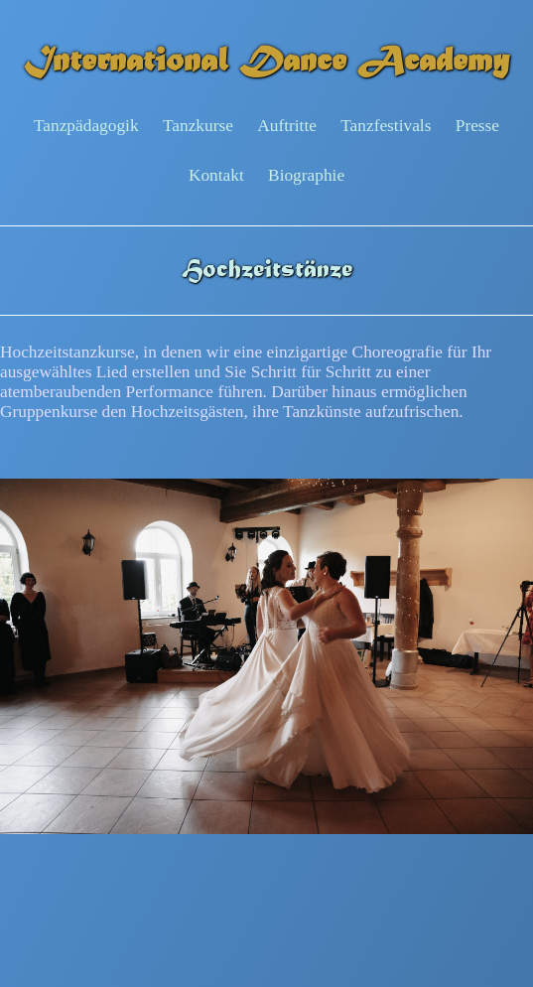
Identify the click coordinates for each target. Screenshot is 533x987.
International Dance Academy (266, 63)
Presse (477, 125)
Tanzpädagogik (86, 125)
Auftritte (287, 125)
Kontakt (216, 175)
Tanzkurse (198, 125)
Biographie (306, 175)
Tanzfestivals (385, 125)
